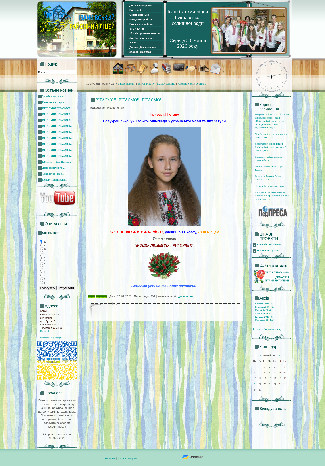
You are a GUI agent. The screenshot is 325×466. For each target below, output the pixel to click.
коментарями (186, 83)
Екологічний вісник (269, 244)
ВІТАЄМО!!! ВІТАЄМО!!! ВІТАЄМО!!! (130, 100)
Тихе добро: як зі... (53, 173)
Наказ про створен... (54, 102)
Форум (132, 458)
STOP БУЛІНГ (137, 28)
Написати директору (51, 337)
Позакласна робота (141, 24)
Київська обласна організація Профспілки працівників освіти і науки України (272, 195)
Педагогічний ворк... (54, 179)
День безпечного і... (53, 167)
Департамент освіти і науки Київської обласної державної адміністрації (270, 147)
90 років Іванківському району (270, 186)
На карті (44, 331)
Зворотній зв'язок (140, 52)
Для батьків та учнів (141, 38)
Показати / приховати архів (268, 329)
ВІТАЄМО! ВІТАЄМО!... (57, 108)
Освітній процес (139, 14)
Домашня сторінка (140, 5)
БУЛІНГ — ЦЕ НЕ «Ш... (56, 161)
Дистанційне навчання (143, 47)
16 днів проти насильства (144, 33)
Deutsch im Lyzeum (268, 250)
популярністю (146, 83)
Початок (110, 458)
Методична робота (140, 19)
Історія (121, 458)
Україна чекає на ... (53, 96)
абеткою (201, 83)
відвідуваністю (166, 83)
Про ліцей (135, 10)
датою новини (126, 83)
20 (255, 384)
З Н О (132, 42)
